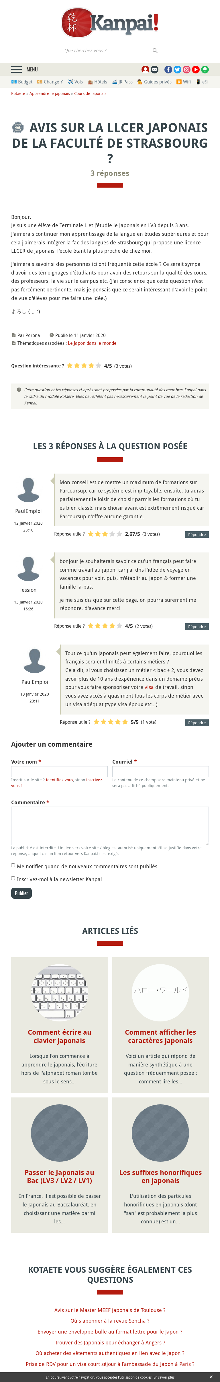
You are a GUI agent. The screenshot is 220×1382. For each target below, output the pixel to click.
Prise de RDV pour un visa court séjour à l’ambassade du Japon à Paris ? (110, 1363)
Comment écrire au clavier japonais (59, 1036)
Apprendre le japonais (50, 93)
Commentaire (30, 802)
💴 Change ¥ (50, 82)
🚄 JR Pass (122, 82)
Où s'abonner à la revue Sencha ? (110, 1320)
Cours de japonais (90, 93)
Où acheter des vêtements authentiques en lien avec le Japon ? (110, 1353)
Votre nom (26, 762)
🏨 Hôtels (97, 82)
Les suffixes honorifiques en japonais (160, 1177)
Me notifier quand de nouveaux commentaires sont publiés (87, 866)
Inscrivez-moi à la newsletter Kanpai (59, 879)
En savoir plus (164, 1377)
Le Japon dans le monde (92, 343)
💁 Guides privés (154, 82)
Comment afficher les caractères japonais (160, 1036)
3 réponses (110, 173)
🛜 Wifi (183, 82)
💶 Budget (21, 82)
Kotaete (18, 93)
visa (149, 687)
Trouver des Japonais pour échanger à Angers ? (110, 1342)
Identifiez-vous (59, 780)
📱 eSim (203, 82)
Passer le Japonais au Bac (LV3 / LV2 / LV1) (59, 1177)
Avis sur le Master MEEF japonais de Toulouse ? (110, 1310)
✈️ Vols (75, 82)
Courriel (124, 762)
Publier (21, 893)
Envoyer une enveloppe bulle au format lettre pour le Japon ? (110, 1331)
